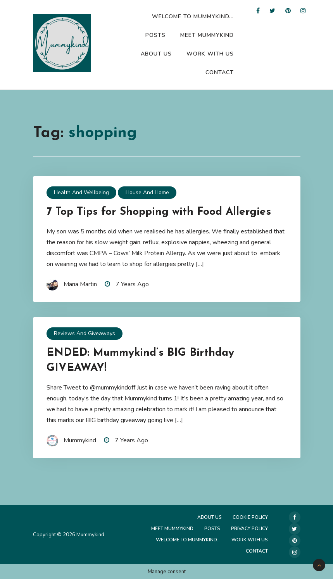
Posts (155, 35)
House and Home (147, 192)
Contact (219, 72)
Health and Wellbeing (81, 192)
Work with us (210, 53)
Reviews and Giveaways (84, 333)
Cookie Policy (250, 517)
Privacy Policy (249, 528)
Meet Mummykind (207, 35)
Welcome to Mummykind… (193, 16)
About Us (156, 53)
